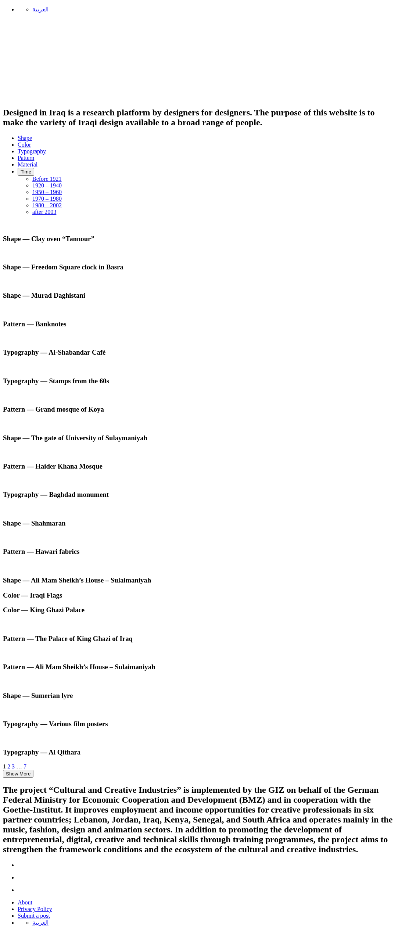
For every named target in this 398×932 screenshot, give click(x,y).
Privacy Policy (35, 909)
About (25, 902)
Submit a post (34, 916)
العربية (40, 9)
